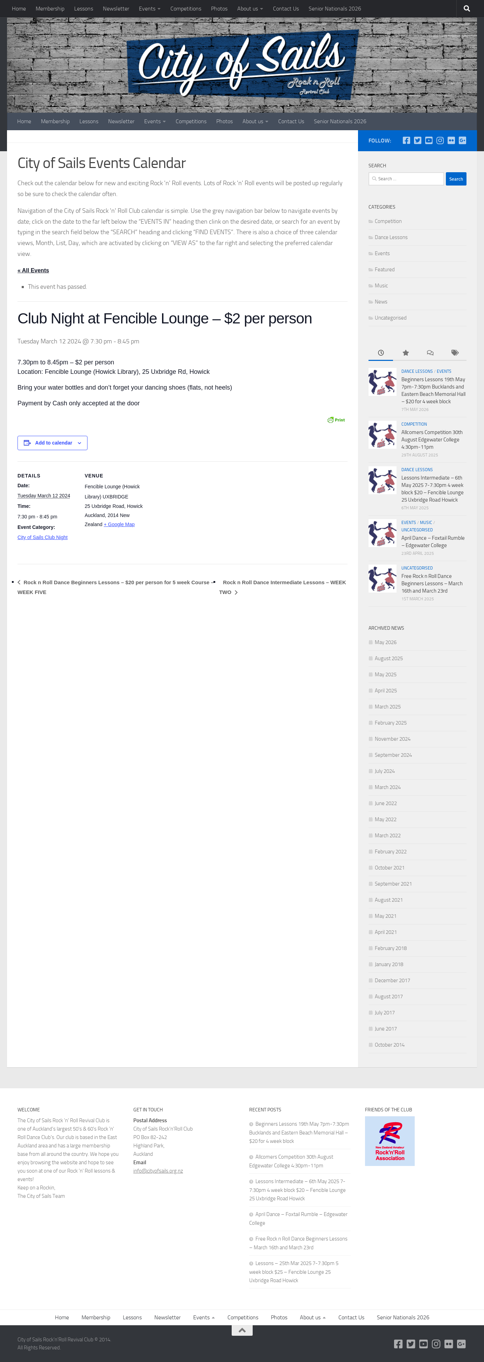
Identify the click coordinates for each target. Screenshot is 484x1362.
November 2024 (393, 739)
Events (147, 8)
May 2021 (386, 916)
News (381, 302)
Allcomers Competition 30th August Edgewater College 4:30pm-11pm (432, 439)
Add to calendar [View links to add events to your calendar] (53, 443)
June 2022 (386, 803)
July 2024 (385, 771)
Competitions (185, 8)
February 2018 (391, 948)
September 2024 (393, 755)
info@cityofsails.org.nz (158, 1171)
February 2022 (391, 851)
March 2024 (388, 787)
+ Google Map (119, 525)
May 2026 (386, 642)
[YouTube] (429, 140)
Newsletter (116, 8)
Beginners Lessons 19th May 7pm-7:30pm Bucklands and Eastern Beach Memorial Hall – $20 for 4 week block (299, 1132)
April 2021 (386, 932)
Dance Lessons (391, 237)
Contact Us (286, 8)
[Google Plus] (462, 140)
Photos (219, 8)
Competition (388, 221)
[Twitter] (417, 140)
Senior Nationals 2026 (335, 8)
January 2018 (389, 964)
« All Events (33, 270)
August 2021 (389, 900)
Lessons (83, 8)
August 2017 (389, 996)
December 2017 (392, 980)
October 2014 (390, 1045)
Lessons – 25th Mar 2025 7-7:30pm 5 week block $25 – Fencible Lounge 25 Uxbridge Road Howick (293, 1272)
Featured (385, 269)
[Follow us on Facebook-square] (406, 140)
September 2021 (393, 884)
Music (381, 285)
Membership (50, 8)
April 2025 (386, 690)
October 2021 (390, 868)
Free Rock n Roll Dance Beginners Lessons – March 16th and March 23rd (432, 583)
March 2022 (388, 835)
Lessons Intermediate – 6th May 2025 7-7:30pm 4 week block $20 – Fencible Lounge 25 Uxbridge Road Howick (297, 1190)
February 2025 (391, 723)
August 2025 (389, 658)
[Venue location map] (189, 510)
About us (247, 8)
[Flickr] (451, 140)
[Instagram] (440, 140)
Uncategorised (391, 318)
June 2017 (386, 1029)
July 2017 (385, 1013)
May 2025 (386, 674)
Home (19, 8)
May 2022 (386, 819)
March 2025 (388, 707)
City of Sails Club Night (42, 537)
